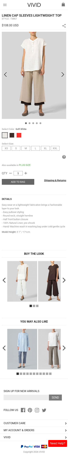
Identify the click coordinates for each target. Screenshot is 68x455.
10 (47, 374)
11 (50, 374)
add (26, 173)
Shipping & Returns (55, 180)
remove (10, 173)
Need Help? (57, 443)
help (64, 157)
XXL (55, 148)
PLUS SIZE (25, 165)
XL (45, 148)
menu (5, 5)
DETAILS (7, 199)
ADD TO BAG (18, 181)
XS (6, 148)
